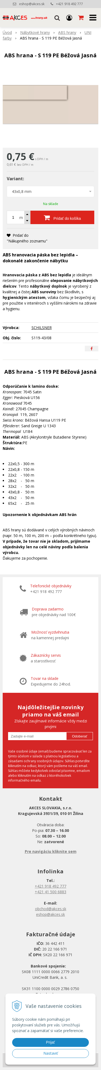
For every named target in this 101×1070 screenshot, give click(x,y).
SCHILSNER (42, 327)
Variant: (15, 179)
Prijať (50, 1042)
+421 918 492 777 (69, 4)
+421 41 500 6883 (50, 891)
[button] (57, 17)
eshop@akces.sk (31, 4)
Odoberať (79, 736)
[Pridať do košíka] (62, 217)
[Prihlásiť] (69, 17)
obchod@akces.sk (50, 908)
